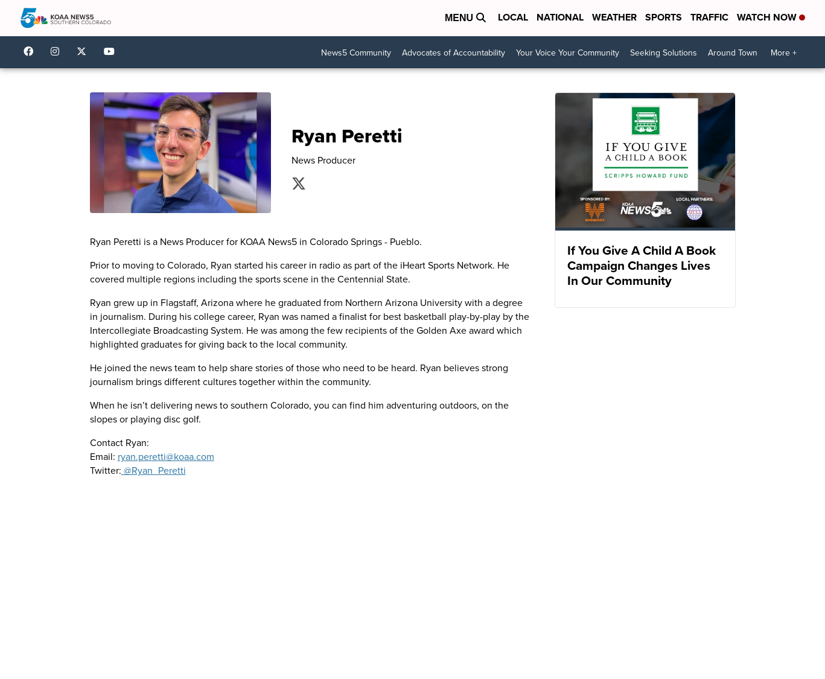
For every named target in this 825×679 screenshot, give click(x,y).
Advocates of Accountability (453, 52)
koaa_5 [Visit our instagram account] (58, 51)
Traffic (709, 17)
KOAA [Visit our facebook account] (31, 51)
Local (513, 17)
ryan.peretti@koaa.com (166, 457)
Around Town (732, 52)
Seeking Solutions (663, 52)
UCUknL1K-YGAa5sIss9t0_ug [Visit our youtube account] (112, 51)
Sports (663, 17)
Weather (614, 17)
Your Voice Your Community (567, 52)
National (560, 17)
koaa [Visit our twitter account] (84, 51)
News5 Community (356, 52)
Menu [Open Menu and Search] (465, 18)
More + (784, 52)
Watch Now (771, 17)
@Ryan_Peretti (153, 470)
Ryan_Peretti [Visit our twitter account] (298, 183)
